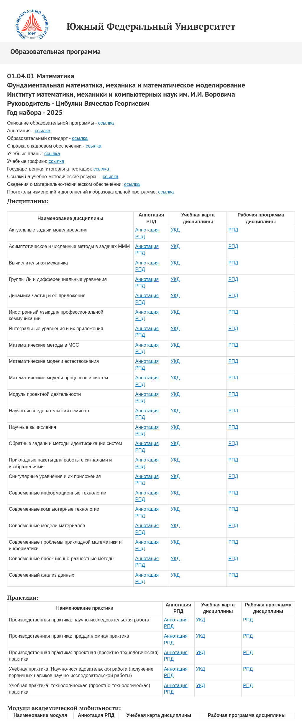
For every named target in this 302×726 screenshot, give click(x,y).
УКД (175, 229)
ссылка (106, 122)
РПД (233, 229)
